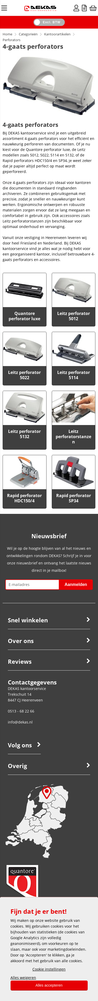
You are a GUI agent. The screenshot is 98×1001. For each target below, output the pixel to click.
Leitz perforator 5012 (73, 316)
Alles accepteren (49, 985)
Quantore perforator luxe (24, 316)
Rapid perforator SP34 (73, 498)
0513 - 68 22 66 (21, 711)
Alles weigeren (23, 977)
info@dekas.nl (20, 722)
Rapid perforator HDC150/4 (24, 498)
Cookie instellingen (49, 969)
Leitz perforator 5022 (24, 374)
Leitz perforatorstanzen (73, 436)
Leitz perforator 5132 (24, 433)
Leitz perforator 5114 (73, 374)
